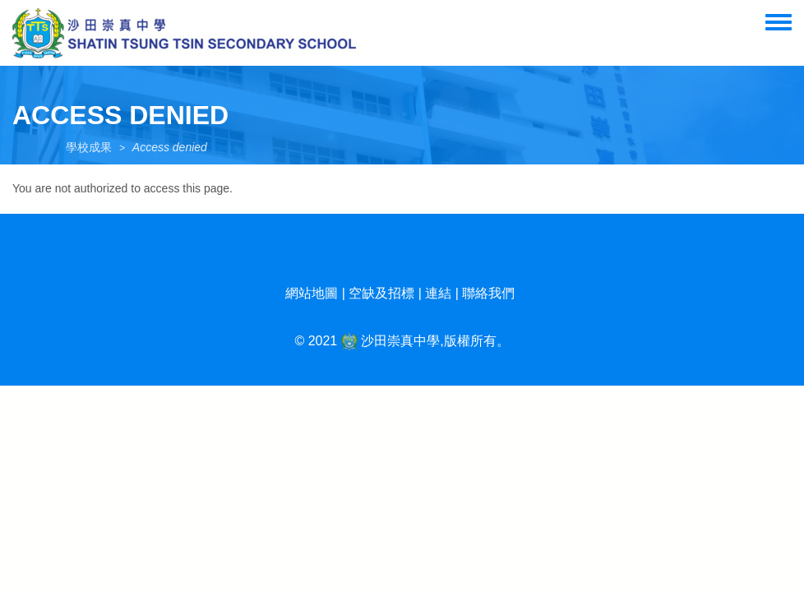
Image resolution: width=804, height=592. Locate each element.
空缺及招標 (381, 293)
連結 (438, 293)
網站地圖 (311, 293)
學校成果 (89, 147)
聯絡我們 (488, 293)
